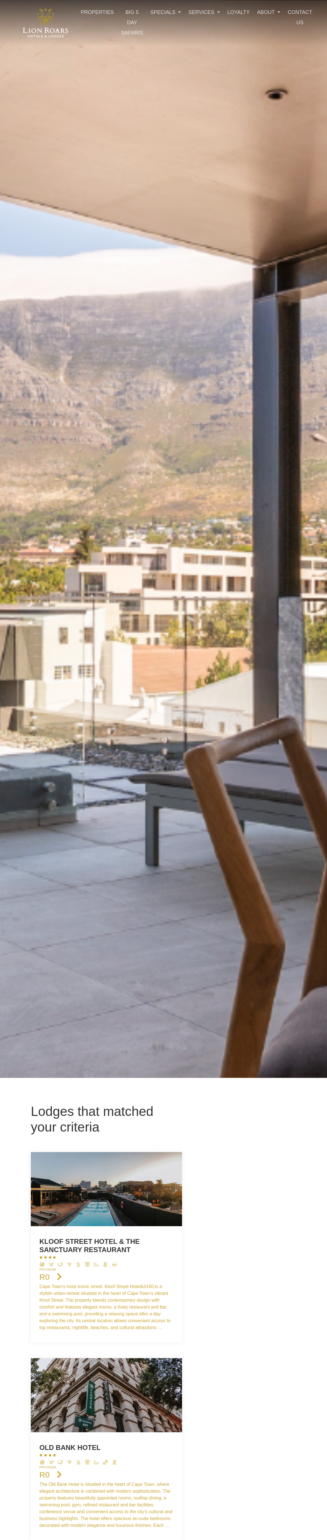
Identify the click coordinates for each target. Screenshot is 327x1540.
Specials (163, 12)
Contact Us (300, 17)
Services (202, 12)
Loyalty (238, 12)
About (266, 12)
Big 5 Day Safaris (132, 22)
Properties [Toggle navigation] (97, 12)
